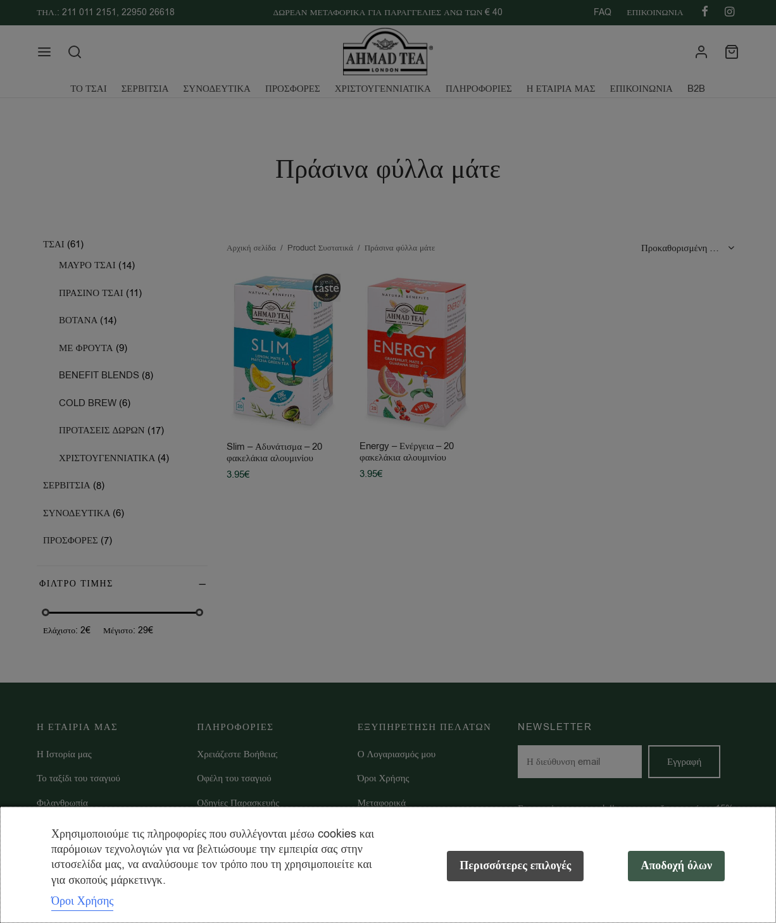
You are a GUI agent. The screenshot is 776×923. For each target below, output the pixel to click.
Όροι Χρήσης (82, 900)
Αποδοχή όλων (676, 866)
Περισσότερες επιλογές (515, 866)
